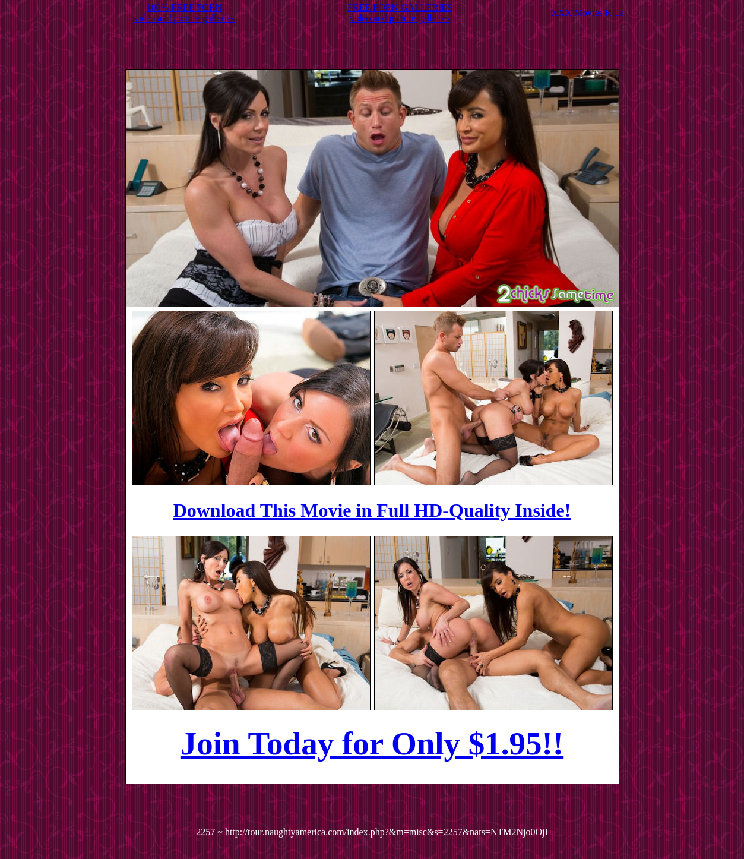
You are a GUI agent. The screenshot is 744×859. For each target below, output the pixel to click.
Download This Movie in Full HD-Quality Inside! (372, 510)
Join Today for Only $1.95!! (372, 743)
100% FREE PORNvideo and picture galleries (184, 12)
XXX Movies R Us (587, 13)
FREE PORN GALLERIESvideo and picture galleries (399, 12)
